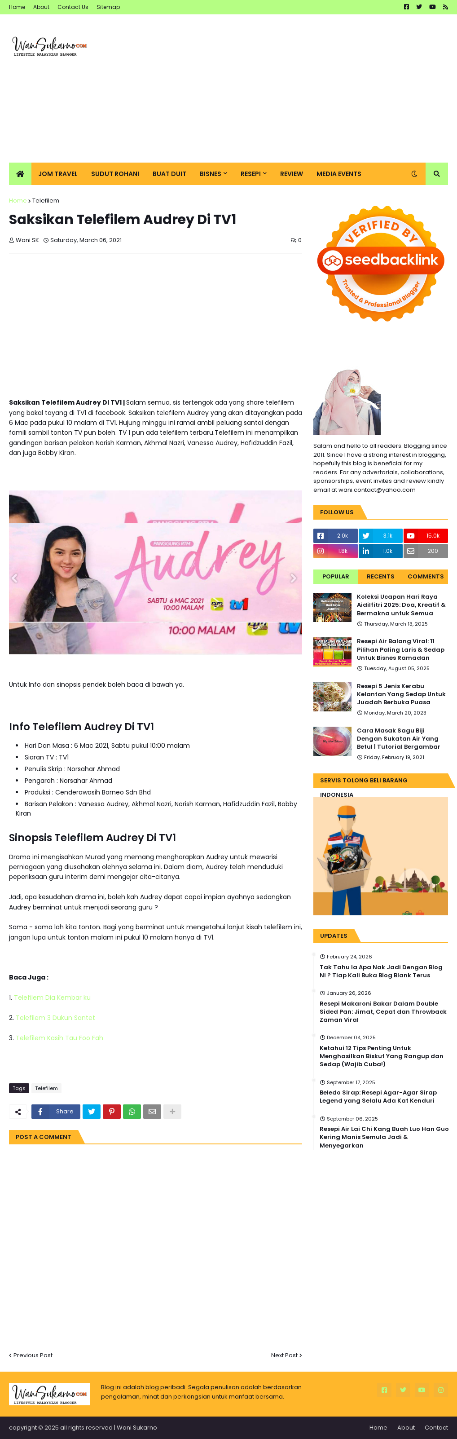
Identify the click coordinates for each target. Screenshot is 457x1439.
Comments (426, 576)
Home (17, 7)
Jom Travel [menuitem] (58, 173)
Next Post (284, 1355)
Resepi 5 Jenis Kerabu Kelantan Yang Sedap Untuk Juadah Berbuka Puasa (401, 694)
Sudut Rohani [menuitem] (115, 173)
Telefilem (45, 200)
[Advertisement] (284, 88)
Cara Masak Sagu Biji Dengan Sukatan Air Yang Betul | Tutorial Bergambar (398, 739)
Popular (335, 576)
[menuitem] (20, 174)
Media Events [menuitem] (338, 173)
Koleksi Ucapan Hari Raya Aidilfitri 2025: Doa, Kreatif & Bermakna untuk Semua (401, 605)
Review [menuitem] (291, 173)
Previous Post (33, 1355)
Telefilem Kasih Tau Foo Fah (59, 1037)
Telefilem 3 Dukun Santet (55, 1017)
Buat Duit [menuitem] (169, 173)
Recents (381, 576)
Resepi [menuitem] (251, 173)
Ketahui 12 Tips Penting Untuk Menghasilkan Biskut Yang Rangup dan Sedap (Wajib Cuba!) (382, 1056)
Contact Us (72, 7)
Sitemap (108, 7)
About (41, 7)
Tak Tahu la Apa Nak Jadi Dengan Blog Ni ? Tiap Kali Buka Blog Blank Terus (381, 971)
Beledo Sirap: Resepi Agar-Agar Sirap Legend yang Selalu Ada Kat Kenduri (378, 1097)
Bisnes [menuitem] (210, 173)
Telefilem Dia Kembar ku (52, 997)
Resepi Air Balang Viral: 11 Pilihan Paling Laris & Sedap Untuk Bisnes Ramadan (400, 649)
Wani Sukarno (137, 1427)
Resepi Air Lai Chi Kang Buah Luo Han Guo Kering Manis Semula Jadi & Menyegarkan (384, 1137)
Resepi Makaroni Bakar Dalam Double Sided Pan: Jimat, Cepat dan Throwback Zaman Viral (383, 1012)
